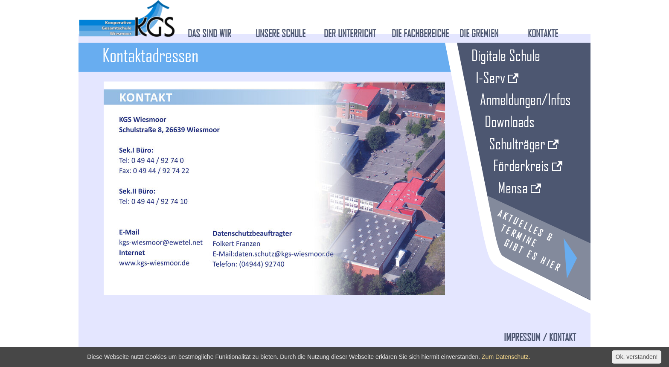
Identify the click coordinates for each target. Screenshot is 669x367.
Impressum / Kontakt (540, 337)
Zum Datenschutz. (506, 356)
